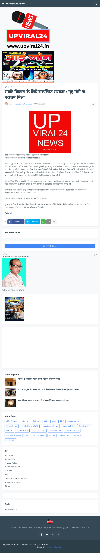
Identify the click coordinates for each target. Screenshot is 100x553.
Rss (6, 474)
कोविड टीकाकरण (11, 421)
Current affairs (68, 426)
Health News (22, 431)
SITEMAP (8, 471)
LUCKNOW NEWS (13, 435)
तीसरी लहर (36, 421)
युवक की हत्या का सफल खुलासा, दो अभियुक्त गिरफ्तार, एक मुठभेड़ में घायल (43, 400)
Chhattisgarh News (50, 426)
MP (12, 86)
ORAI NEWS (64, 435)
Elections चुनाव (84, 426)
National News (39, 435)
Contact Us (10, 459)
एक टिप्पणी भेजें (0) (50, 246)
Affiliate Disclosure (13, 482)
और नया (5, 254)
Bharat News (11, 426)
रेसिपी (62, 421)
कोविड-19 (25, 421)
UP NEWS (10, 440)
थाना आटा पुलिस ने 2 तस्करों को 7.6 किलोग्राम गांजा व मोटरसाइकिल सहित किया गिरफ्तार (48, 390)
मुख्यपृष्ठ (7, 86)
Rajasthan (78, 435)
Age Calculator (11, 509)
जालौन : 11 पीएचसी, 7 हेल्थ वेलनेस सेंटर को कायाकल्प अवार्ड (39, 379)
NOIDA (52, 435)
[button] (3, 3)
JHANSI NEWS (55, 431)
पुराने (95, 254)
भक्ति (46, 421)
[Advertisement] (50, 347)
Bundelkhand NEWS (29, 426)
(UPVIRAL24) (26, 544)
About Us (9, 455)
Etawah (9, 431)
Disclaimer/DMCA (12, 467)
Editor (7, 486)
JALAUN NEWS (38, 431)
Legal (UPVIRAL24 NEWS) (16, 478)
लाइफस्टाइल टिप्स (74, 421)
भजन (54, 421)
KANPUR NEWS (72, 431)
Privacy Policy (11, 463)
